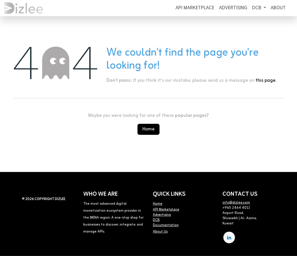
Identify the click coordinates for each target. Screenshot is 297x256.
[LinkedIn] (229, 237)
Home (148, 129)
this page (266, 80)
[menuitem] (195, 8)
